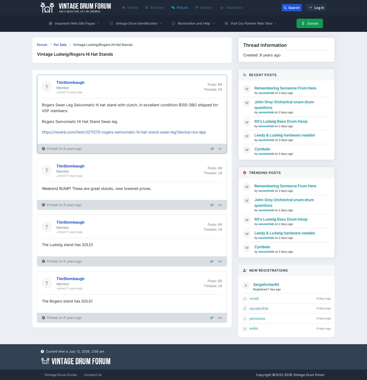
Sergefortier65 (266, 284)
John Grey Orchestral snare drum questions (284, 105)
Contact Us (93, 375)
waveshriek (266, 93)
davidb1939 (259, 308)
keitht (254, 328)
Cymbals (262, 149)
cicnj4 (254, 298)
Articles (154, 7)
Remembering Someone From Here (285, 88)
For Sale (60, 45)
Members (231, 7)
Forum (179, 7)
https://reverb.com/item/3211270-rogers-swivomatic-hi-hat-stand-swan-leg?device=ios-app (124, 132)
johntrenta (257, 319)
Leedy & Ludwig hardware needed (284, 135)
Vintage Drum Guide (60, 375)
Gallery (204, 7)
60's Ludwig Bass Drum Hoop (281, 121)
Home (130, 7)
